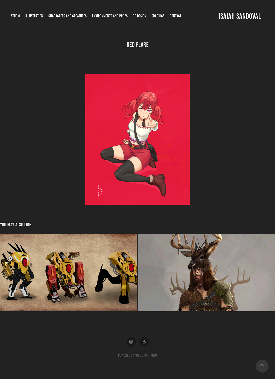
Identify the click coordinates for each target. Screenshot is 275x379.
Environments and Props (110, 16)
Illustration (34, 16)
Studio (15, 16)
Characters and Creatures (67, 16)
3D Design (139, 16)
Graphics (157, 16)
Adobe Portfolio (146, 355)
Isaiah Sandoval (240, 16)
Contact (175, 16)
